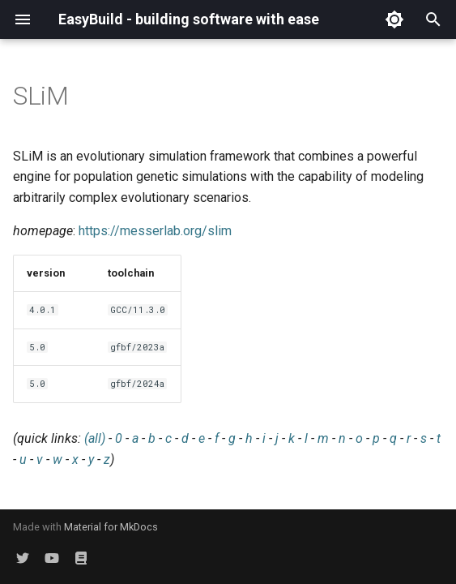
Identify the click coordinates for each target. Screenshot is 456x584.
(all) (94, 438)
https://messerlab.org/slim (155, 230)
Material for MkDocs (111, 527)
